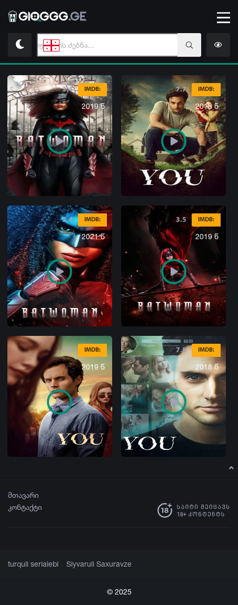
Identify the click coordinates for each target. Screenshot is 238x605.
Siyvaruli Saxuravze (92, 564)
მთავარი (23, 494)
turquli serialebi (31, 564)
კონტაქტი (25, 507)
